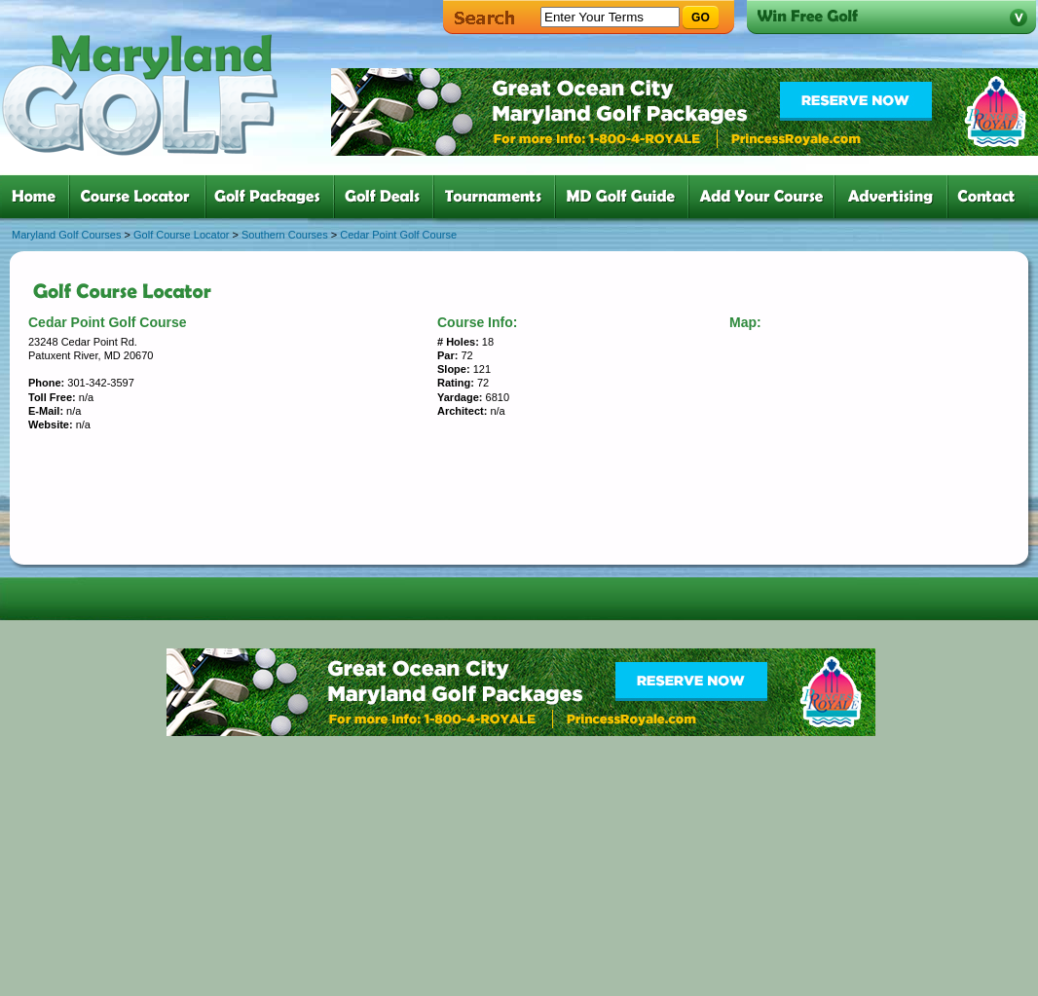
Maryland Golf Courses (67, 234)
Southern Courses (284, 234)
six (625, 196)
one (37, 196)
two (141, 196)
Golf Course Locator (181, 234)
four (387, 196)
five (498, 196)
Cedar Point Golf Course (398, 234)
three (273, 196)
